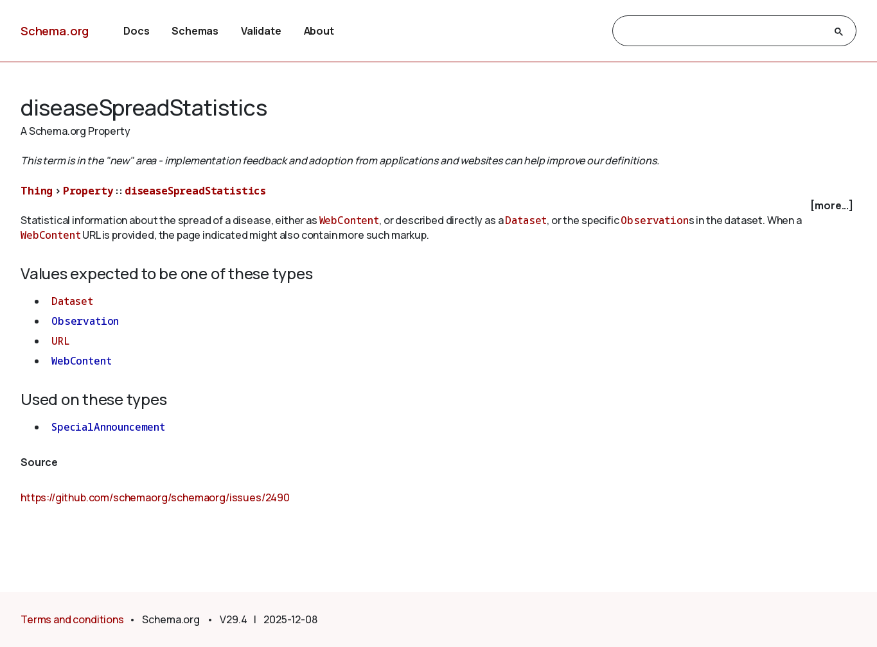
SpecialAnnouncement (108, 427)
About (319, 31)
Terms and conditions (72, 619)
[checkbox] (438, 205)
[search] (723, 31)
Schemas (195, 31)
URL (60, 341)
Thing (37, 191)
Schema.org (55, 31)
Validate (261, 31)
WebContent (349, 220)
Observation (654, 220)
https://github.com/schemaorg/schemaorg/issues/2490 (155, 497)
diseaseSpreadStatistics (195, 191)
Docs (136, 31)
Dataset (526, 220)
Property (88, 191)
